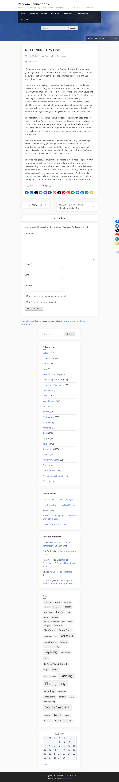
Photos (44, 13)
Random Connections (33, 4)
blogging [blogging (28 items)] (47, 602)
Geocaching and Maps (53, 379)
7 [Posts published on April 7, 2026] (54, 746)
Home (23, 13)
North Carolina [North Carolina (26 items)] (50, 676)
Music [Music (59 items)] (55, 669)
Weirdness (47, 481)
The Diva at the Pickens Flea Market (59, 505)
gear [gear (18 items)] (63, 622)
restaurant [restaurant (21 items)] (62, 691)
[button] (27, 192)
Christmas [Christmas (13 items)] (67, 602)
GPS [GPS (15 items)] (56, 636)
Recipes (46, 438)
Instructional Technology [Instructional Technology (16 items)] (52, 647)
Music (45, 406)
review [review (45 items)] (62, 696)
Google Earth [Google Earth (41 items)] (65, 630)
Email (28, 275)
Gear (45, 369)
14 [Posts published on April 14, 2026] (55, 750)
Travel (37, 61)
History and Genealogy (53, 385)
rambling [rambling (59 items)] (49, 691)
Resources (55, 13)
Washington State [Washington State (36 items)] (63, 720)
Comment (30, 233)
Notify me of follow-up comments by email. (46, 296)
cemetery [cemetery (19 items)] (58, 602)
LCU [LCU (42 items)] (46, 658)
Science (46, 454)
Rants (45, 433)
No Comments (60, 56)
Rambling (47, 428)
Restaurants (48, 449)
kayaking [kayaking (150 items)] (51, 652)
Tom (46, 56)
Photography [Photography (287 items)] (55, 683)
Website (28, 285)
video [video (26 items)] (67, 715)
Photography (49, 417)
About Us (34, 13)
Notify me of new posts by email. (42, 302)
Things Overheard (51, 460)
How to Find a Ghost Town (55, 524)
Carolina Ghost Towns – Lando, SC (58, 499)
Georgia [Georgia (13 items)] (70, 622)
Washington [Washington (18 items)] (48, 721)
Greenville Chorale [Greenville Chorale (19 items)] (50, 642)
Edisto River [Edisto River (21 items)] (57, 607)
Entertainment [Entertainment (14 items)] (48, 612)
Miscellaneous (49, 401)
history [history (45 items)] (63, 641)
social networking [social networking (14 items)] (49, 702)
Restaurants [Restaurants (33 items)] (49, 696)
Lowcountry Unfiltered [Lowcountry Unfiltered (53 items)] (55, 663)
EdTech (31, 61)
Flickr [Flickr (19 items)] (69, 612)
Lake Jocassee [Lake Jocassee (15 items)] (65, 653)
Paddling (47, 411)
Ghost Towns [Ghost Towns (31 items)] (49, 630)
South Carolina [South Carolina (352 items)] (57, 707)
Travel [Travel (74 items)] (57, 715)
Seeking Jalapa (49, 510)
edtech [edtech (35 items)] (68, 607)
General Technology (52, 374)
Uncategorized (49, 470)
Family (45, 363)
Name (28, 264)
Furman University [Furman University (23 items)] (51, 621)
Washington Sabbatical (53, 476)
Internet (46, 390)
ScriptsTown (66, 779)
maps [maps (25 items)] (46, 669)
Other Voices (68, 13)
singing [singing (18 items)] (71, 697)
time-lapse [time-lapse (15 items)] (47, 715)
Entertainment (49, 358)
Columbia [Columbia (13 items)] (47, 607)
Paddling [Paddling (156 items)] (66, 676)
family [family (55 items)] (59, 612)
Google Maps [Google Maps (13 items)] (48, 636)
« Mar (45, 764)
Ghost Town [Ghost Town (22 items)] (58, 626)
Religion (46, 444)
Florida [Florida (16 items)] (46, 617)
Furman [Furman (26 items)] (54, 617)
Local (45, 396)
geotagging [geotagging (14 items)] (47, 626)
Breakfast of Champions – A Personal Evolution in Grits (59, 563)
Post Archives (82, 13)
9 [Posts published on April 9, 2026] (64, 746)
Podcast (24, 19)
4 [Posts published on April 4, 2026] (74, 742)
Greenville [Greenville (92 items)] (67, 636)
